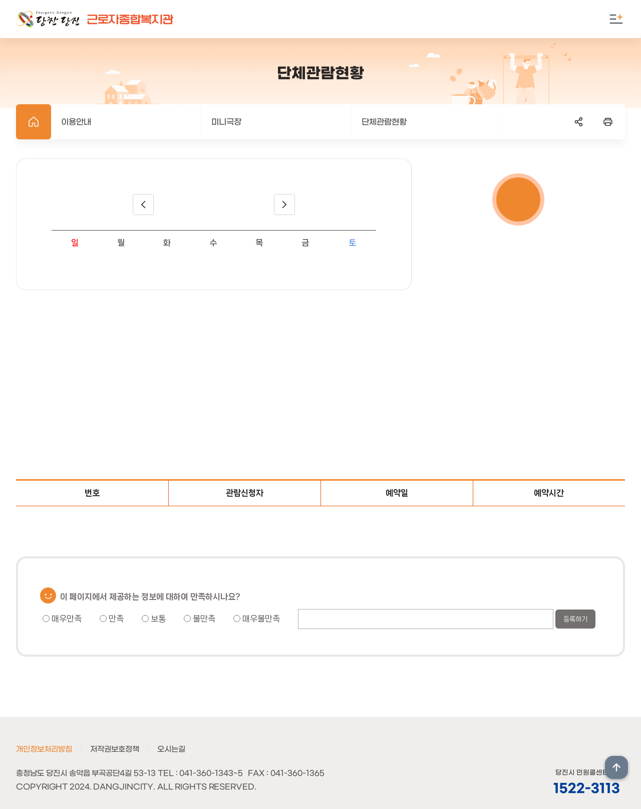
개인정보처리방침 (44, 749)
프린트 (608, 122)
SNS (579, 122)
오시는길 (171, 749)
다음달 (284, 204)
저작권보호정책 (114, 749)
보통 (154, 618)
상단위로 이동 (616, 767)
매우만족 (62, 618)
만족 (112, 618)
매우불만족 (256, 618)
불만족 (199, 618)
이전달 (143, 204)
